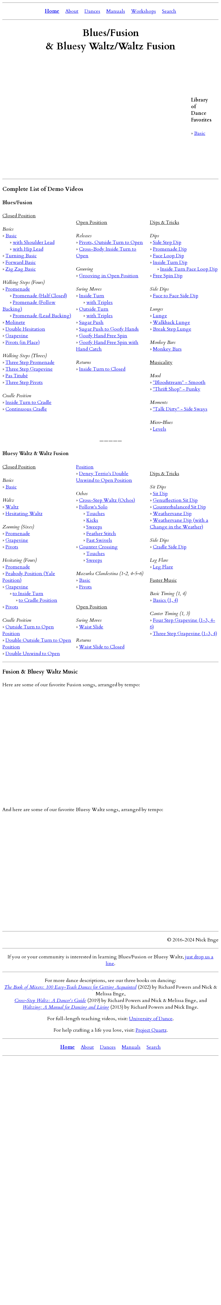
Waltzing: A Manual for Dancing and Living (66, 1007)
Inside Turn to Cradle (28, 402)
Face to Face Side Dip (175, 295)
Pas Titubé (16, 375)
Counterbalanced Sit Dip (179, 507)
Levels (159, 429)
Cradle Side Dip (169, 547)
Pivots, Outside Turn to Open (111, 242)
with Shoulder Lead (33, 242)
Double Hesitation (25, 329)
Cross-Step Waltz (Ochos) (107, 500)
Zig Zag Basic (20, 269)
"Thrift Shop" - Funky (176, 389)
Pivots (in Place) (22, 342)
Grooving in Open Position (108, 275)
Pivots (11, 547)
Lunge (160, 315)
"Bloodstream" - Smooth (179, 382)
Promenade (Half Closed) (40, 295)
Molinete (15, 322)
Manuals (115, 11)
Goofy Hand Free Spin (103, 335)
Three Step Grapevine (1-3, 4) (185, 633)
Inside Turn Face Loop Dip (189, 269)
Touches (95, 513)
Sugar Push (91, 322)
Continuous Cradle (26, 409)
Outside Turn (93, 309)
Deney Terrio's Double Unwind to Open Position (104, 477)
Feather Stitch (101, 533)
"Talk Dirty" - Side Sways (180, 409)
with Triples (99, 302)
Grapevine (16, 335)
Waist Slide (91, 627)
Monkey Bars (167, 349)
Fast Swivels (99, 540)
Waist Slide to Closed (101, 647)
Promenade (17, 289)
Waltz (11, 507)
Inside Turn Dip (170, 262)
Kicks (92, 520)
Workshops (143, 11)
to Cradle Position (38, 600)
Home (52, 11)
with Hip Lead (28, 249)
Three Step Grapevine (29, 369)
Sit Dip (160, 493)
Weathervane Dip (172, 513)
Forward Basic (20, 262)
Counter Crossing (98, 547)
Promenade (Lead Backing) (42, 315)
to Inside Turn (28, 593)
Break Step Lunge (172, 329)
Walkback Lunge (171, 322)
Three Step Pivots (24, 382)
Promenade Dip (170, 249)
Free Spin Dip (168, 275)
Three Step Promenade (29, 362)
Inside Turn (91, 295)
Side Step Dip (167, 242)
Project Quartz (151, 1030)
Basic (199, 133)
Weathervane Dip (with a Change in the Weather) (179, 523)
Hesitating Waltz (23, 513)
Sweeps (94, 527)
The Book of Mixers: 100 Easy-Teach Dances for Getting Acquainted (70, 987)
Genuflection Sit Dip (175, 500)
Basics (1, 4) (165, 600)
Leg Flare (163, 567)
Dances (92, 11)
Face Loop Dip (168, 255)
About (71, 11)
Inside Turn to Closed (102, 369)
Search (169, 11)
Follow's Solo (93, 507)
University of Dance (151, 1018)
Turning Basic (21, 255)
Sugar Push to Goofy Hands (109, 329)
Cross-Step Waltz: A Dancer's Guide (50, 1000)
